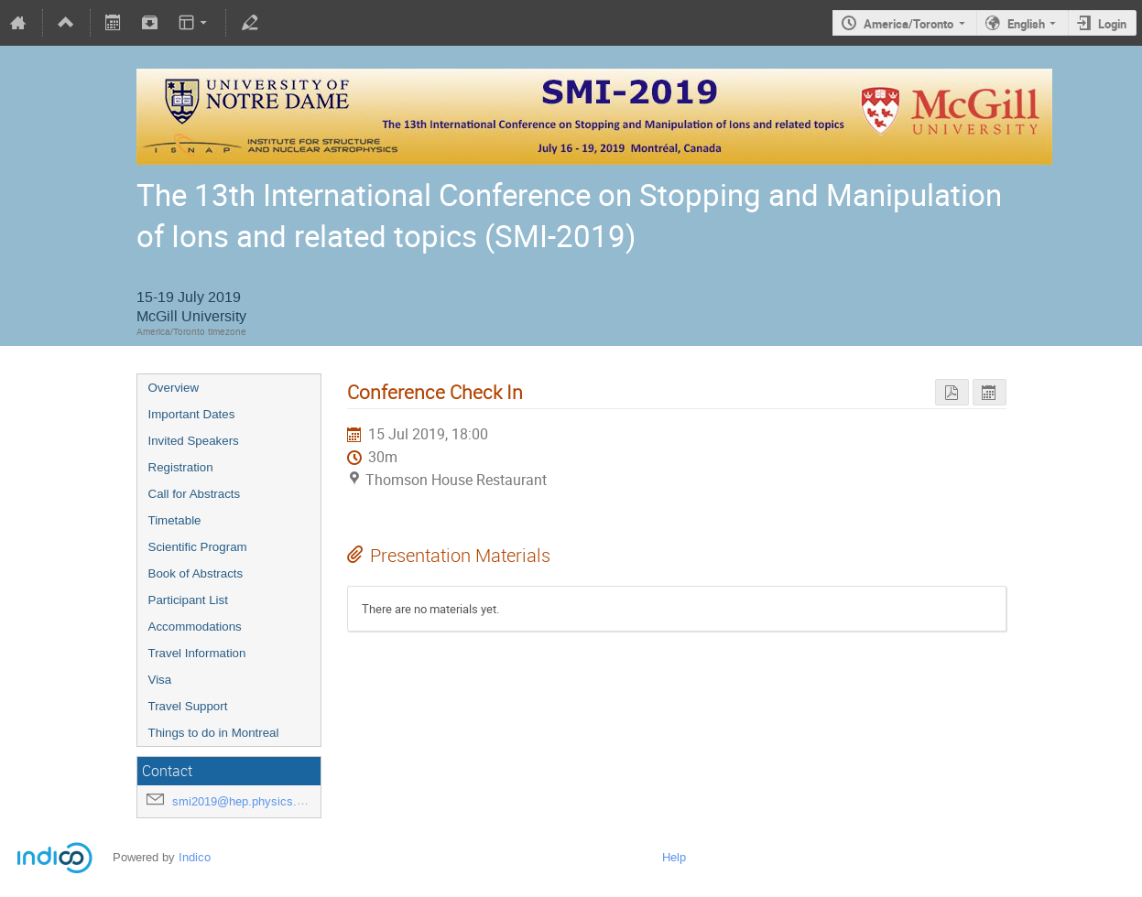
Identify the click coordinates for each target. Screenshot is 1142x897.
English (1026, 24)
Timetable (174, 520)
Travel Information (197, 653)
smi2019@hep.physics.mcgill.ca (258, 801)
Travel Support (188, 706)
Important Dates (191, 414)
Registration (180, 467)
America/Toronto (908, 24)
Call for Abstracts (194, 494)
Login (1112, 24)
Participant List (188, 600)
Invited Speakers (193, 441)
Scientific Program (197, 547)
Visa (160, 679)
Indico (195, 857)
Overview (174, 387)
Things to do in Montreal (213, 733)
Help (674, 857)
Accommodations (195, 626)
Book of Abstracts (196, 573)
